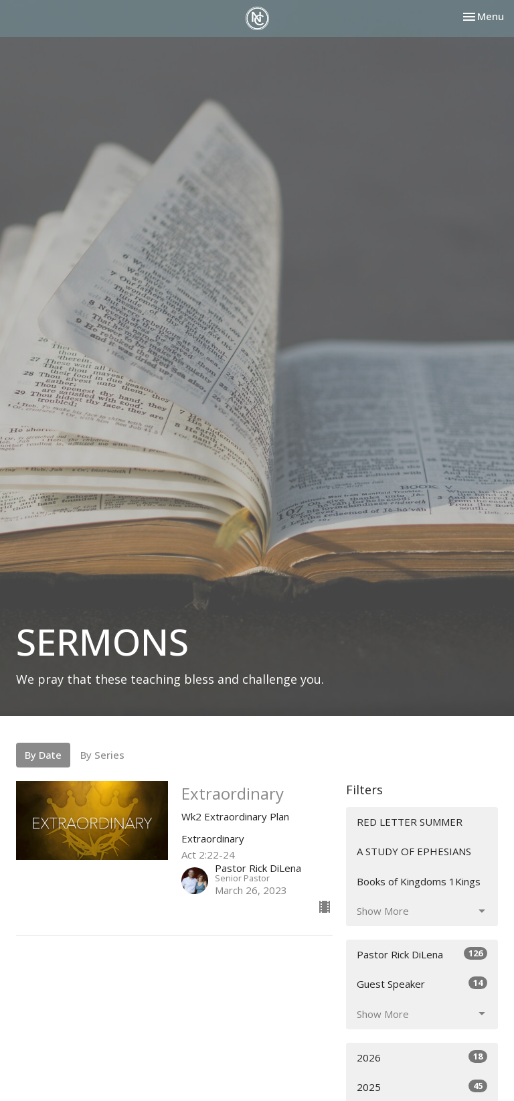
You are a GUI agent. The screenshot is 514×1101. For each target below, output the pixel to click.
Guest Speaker (422, 983)
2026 (422, 1057)
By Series (102, 754)
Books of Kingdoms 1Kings (419, 881)
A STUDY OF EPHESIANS (414, 851)
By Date (43, 754)
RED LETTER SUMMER (409, 821)
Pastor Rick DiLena (422, 954)
